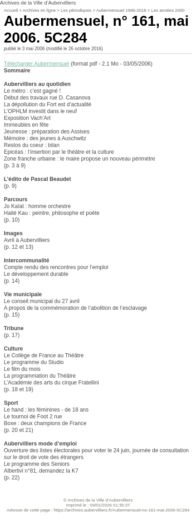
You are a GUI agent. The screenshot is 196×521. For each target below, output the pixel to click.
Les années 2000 (168, 10)
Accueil (11, 10)
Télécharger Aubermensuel (36, 64)
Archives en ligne (39, 10)
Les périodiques (76, 10)
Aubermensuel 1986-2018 (121, 10)
